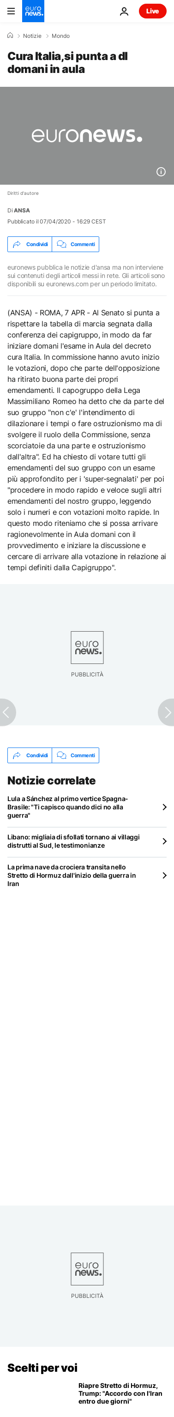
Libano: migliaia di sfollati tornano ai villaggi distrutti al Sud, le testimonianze (73, 841)
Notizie (32, 36)
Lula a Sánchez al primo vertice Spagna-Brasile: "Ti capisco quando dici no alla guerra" (67, 807)
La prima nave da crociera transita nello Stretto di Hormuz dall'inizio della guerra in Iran (71, 875)
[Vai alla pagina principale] (33, 11)
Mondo (61, 36)
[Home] (10, 35)
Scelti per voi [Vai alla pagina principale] (42, 1368)
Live (152, 11)
